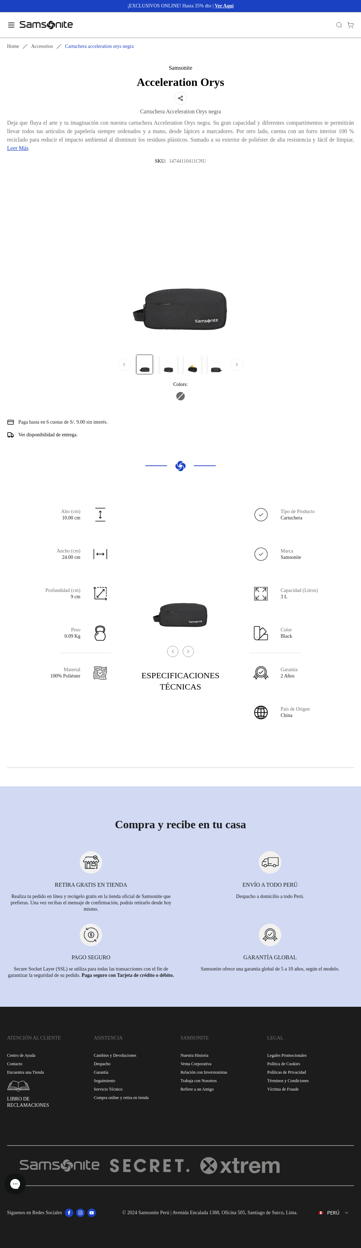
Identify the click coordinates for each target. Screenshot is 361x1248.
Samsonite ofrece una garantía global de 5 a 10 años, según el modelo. (270, 969)
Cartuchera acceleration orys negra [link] (99, 46)
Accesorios (42, 46)
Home (13, 46)
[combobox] (328, 1213)
